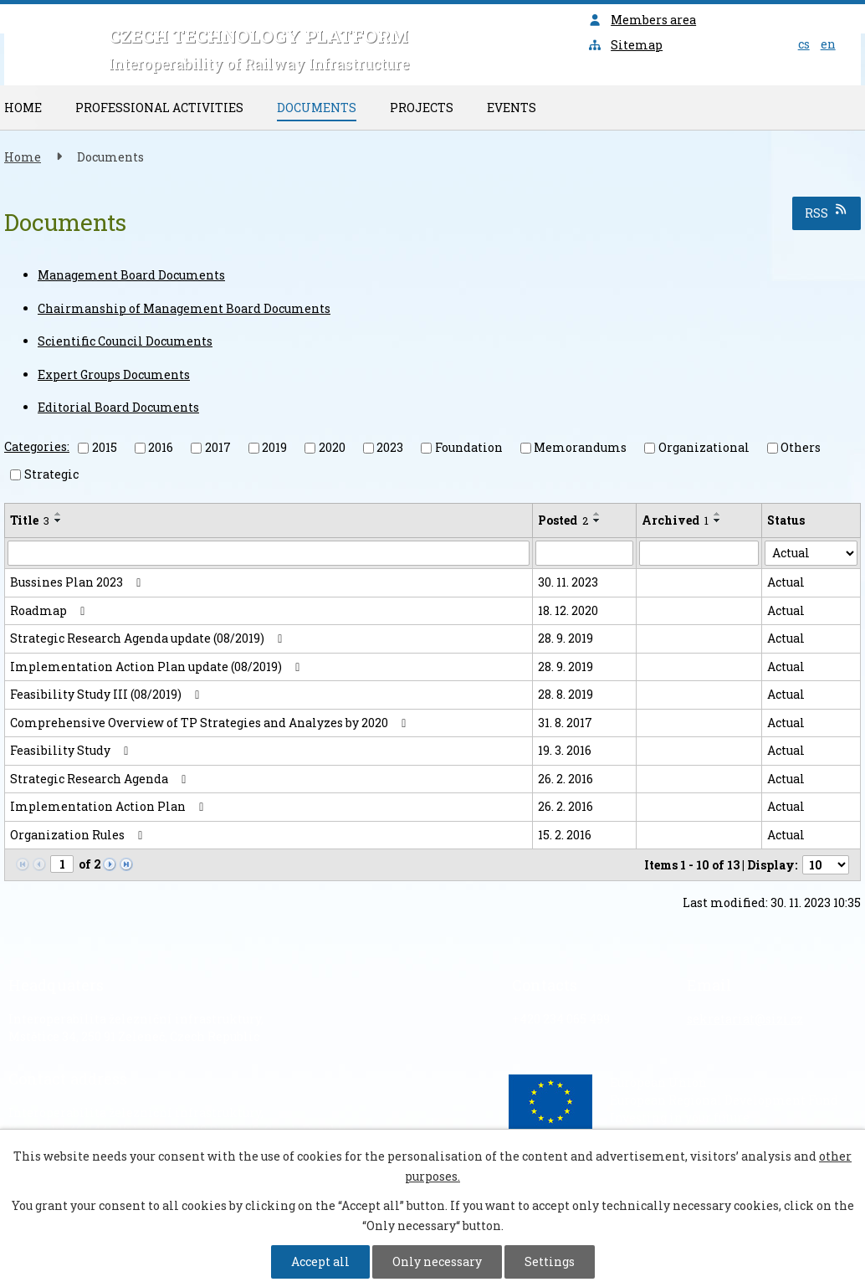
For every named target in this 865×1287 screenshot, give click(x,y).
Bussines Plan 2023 (78, 582)
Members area (642, 20)
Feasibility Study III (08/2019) (107, 694)
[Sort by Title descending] (58, 520)
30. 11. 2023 (568, 582)
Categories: (36, 446)
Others (801, 447)
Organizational (704, 447)
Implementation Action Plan (109, 806)
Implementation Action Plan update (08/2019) (157, 666)
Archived (675, 520)
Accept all (320, 1261)
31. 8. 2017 (565, 723)
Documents (316, 107)
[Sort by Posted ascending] (597, 513)
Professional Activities (159, 107)
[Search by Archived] (699, 553)
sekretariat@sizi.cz (745, 1019)
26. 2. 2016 (565, 779)
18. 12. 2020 (568, 610)
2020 (332, 447)
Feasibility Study (72, 750)
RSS (827, 212)
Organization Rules (79, 835)
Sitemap (625, 45)
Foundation (469, 447)
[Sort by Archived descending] (718, 520)
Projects (421, 107)
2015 (104, 447)
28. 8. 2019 (565, 694)
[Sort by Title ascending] (58, 513)
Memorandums (580, 447)
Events (511, 107)
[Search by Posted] (584, 553)
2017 (218, 447)
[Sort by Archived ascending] (718, 513)
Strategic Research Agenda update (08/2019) (149, 638)
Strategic (51, 474)
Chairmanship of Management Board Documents (184, 308)
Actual (786, 582)
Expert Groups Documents (114, 374)
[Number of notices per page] (825, 864)
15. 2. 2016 (564, 835)
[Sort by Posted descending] (597, 520)
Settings (550, 1261)
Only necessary (437, 1261)
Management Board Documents (131, 275)
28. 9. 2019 (565, 638)
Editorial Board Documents (118, 407)
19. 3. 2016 (564, 750)
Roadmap (50, 610)
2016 (160, 447)
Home (23, 107)
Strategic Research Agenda (101, 779)
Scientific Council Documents (125, 341)
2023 (389, 447)
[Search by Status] (811, 553)
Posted (563, 520)
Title (29, 520)
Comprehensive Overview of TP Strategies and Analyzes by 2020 (211, 723)
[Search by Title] (269, 553)
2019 (274, 447)
